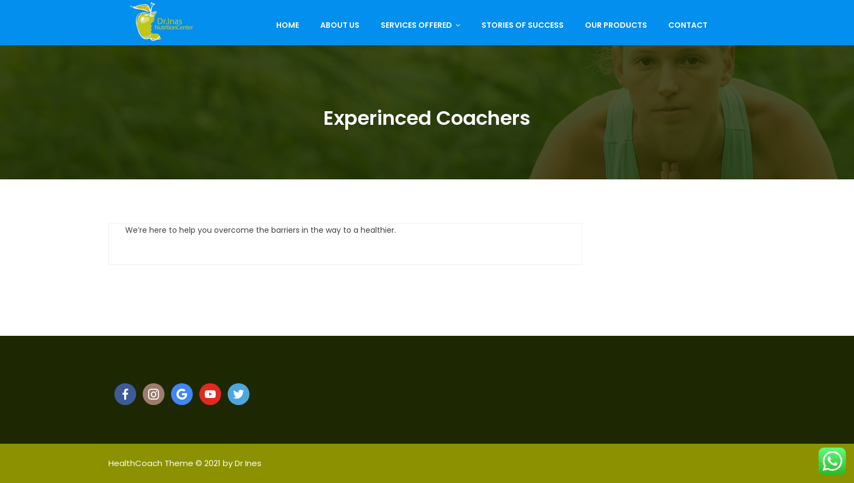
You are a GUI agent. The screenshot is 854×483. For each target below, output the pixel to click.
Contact (687, 25)
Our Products (616, 25)
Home (287, 25)
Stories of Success (522, 25)
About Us (339, 25)
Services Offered (416, 25)
